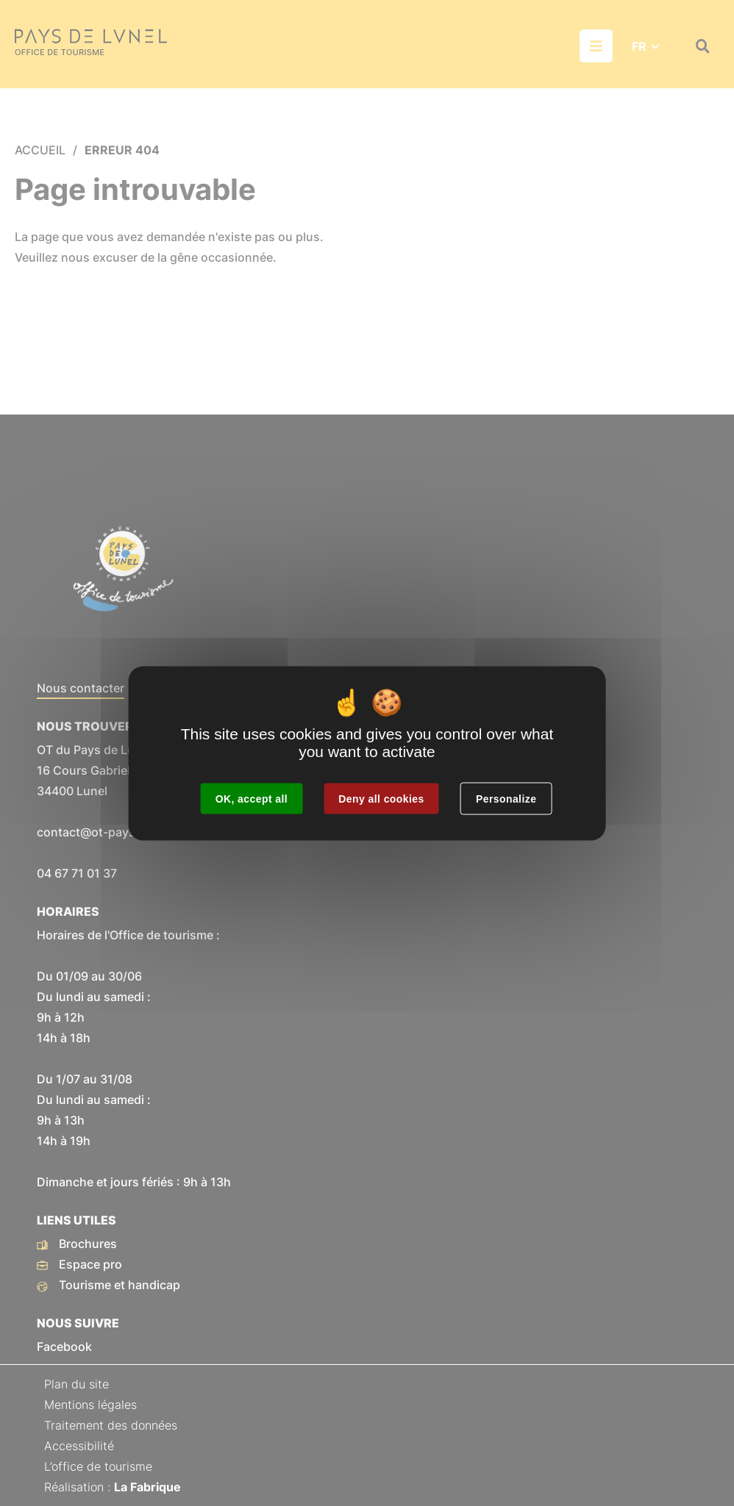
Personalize (506, 798)
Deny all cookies (381, 798)
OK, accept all (251, 798)
